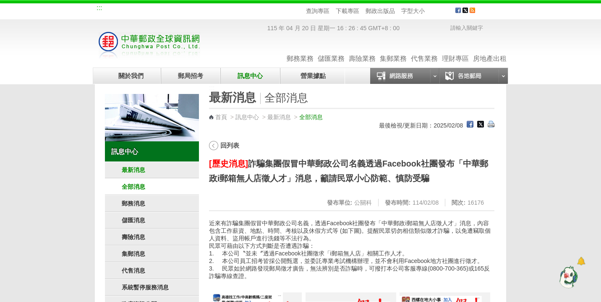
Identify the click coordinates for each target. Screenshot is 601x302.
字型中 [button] (438, 11)
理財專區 (455, 50)
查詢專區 (317, 11)
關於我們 (131, 75)
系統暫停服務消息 (145, 287)
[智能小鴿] (567, 276)
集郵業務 (393, 50)
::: (99, 7)
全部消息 (133, 186)
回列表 (229, 145)
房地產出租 (490, 50)
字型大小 (413, 11)
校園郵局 (171, 9)
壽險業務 (362, 50)
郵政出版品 (380, 11)
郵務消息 (133, 203)
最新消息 (133, 170)
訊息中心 (250, 75)
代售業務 (424, 50)
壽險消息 (133, 237)
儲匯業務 (331, 50)
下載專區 (347, 11)
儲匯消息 (133, 220)
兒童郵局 (199, 9)
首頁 (221, 117)
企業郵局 (143, 9)
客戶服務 (494, 13)
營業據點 (312, 75)
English (256, 9)
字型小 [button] (430, 11)
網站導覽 (115, 9)
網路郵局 (227, 9)
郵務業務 (300, 50)
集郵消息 (133, 253)
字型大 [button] (446, 11)
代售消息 (133, 270)
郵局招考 (190, 75)
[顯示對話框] (581, 261)
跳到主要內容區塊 (4, 4)
